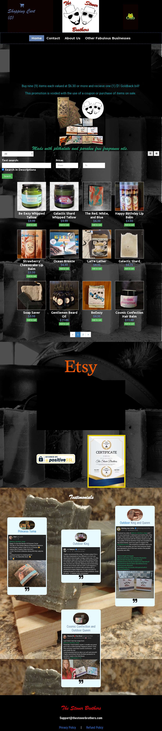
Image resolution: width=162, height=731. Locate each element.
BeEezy (97, 312)
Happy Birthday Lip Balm (129, 215)
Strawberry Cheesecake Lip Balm (31, 265)
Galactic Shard (129, 261)
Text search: (10, 160)
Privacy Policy (67, 727)
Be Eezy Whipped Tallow (32, 215)
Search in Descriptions (19, 169)
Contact (53, 38)
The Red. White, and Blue (97, 215)
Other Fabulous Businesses (108, 38)
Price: (59, 160)
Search (7, 176)
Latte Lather (96, 261)
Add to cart (31, 225)
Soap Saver (31, 312)
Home (36, 38)
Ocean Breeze (64, 261)
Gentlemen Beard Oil (64, 314)
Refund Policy (94, 727)
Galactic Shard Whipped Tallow (64, 215)
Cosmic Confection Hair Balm (129, 314)
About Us (72, 38)
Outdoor (125, 523)
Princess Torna (27, 531)
